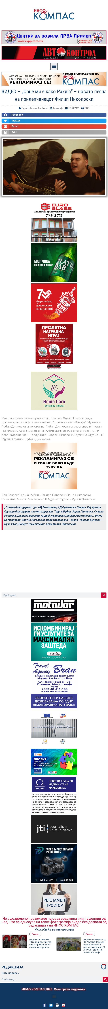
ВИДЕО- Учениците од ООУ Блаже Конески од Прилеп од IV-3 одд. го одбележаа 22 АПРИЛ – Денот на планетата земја (94, 946)
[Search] (103, 595)
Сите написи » (10, 973)
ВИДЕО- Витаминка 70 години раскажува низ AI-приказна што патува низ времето (40, 943)
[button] (54, 66)
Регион (33, 108)
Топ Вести (43, 108)
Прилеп (25, 108)
